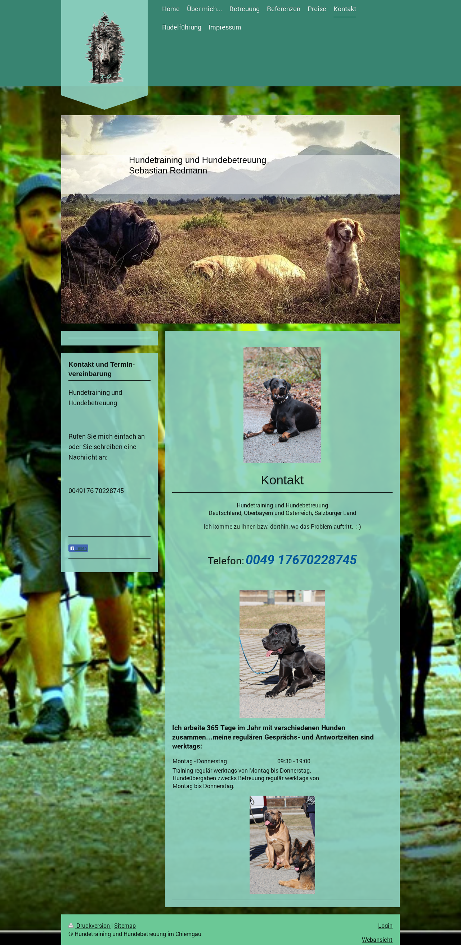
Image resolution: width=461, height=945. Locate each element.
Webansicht (377, 939)
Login (385, 925)
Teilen (78, 548)
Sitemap (125, 925)
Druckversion (89, 925)
